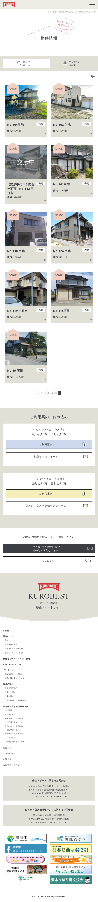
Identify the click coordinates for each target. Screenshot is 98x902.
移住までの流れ (11, 688)
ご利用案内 (46, 444)
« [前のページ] (45, 393)
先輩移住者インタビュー (15, 674)
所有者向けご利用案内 (14, 726)
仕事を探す (9, 696)
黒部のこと (8, 636)
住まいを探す (10, 692)
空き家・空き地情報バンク (15, 706)
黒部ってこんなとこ (13, 640)
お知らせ (7, 747)
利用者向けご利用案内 (14, 718)
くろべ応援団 (9, 753)
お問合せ (7, 759)
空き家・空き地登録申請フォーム (45, 505)
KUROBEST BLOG (12, 664)
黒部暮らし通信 (11, 644)
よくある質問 (49, 560)
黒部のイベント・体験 (14, 652)
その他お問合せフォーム (47, 548)
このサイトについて (12, 764)
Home (6, 630)
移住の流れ (8, 684)
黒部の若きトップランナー (15, 678)
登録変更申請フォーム (15, 733)
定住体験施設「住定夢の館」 (16, 700)
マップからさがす (12, 714)
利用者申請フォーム (46, 456)
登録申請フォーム (14, 730)
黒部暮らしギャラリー (14, 648)
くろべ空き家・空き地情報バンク (66, 12)
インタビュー (9, 670)
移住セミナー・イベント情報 (16, 658)
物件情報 (8, 710)
